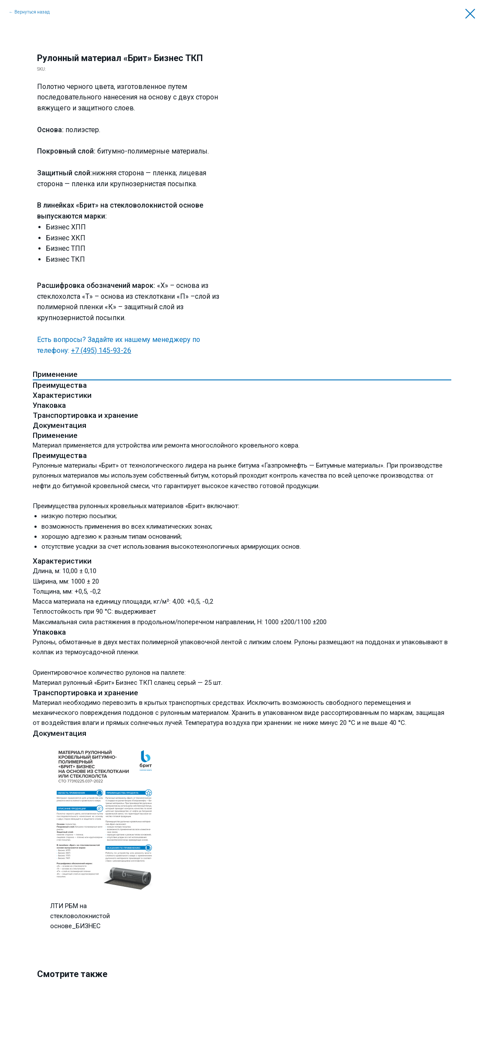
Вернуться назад (32, 12)
